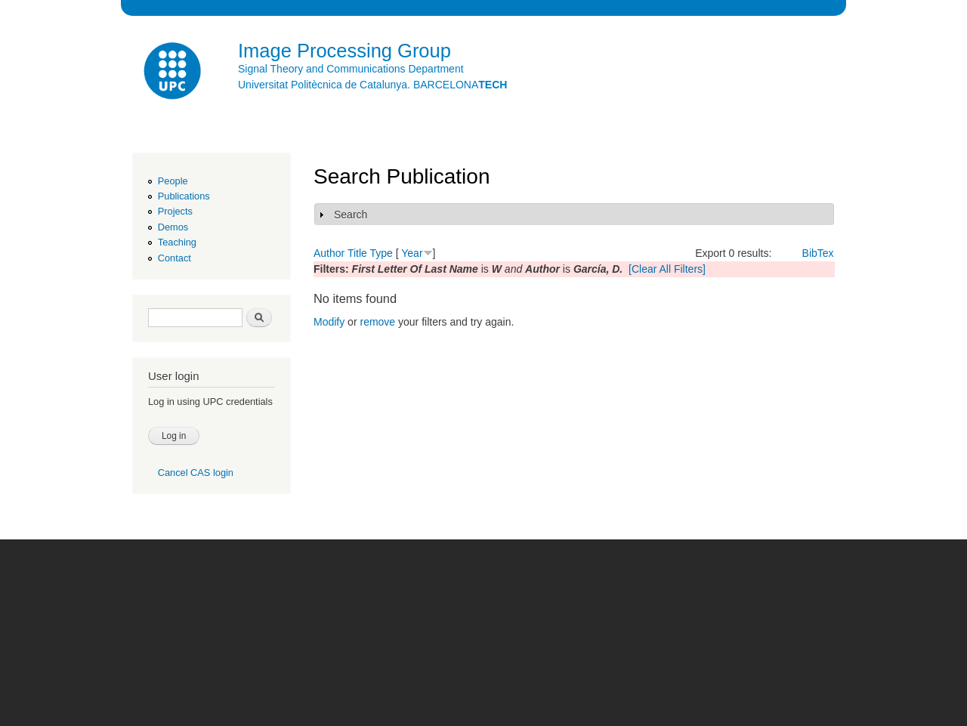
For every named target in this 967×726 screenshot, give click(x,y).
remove (377, 322)
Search (350, 215)
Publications (184, 196)
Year (411, 253)
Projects (175, 211)
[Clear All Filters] (667, 269)
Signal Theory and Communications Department (351, 69)
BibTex (818, 253)
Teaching (177, 242)
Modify (329, 322)
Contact (174, 258)
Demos (173, 227)
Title (357, 253)
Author (329, 253)
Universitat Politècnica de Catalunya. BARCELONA (372, 85)
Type (380, 253)
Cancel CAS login (195, 472)
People (173, 181)
